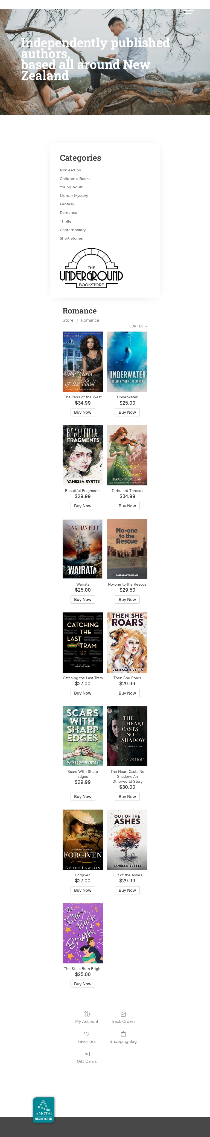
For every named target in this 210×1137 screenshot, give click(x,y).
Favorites (87, 1016)
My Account (86, 996)
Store (68, 298)
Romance (90, 298)
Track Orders (123, 996)
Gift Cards (87, 1036)
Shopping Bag (123, 1016)
